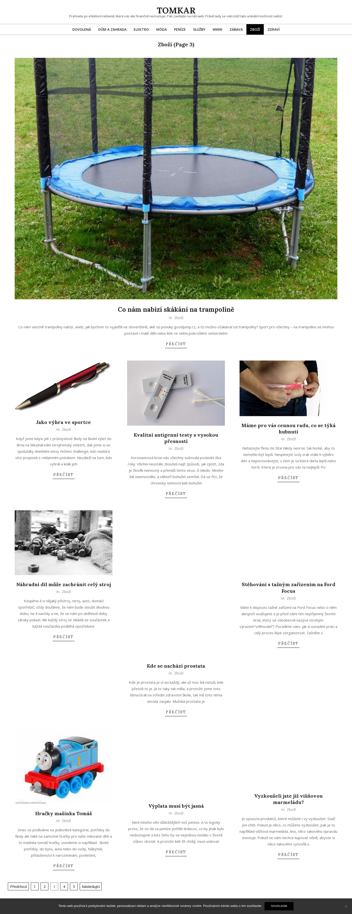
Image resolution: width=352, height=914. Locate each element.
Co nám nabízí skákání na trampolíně (176, 309)
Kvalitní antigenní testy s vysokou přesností (176, 438)
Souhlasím (279, 905)
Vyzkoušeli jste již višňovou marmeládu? (288, 799)
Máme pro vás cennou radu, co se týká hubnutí (289, 428)
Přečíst (176, 343)
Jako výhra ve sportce (63, 422)
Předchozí (18, 886)
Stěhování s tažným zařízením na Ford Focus (288, 587)
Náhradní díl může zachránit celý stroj (63, 584)
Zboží (178, 317)
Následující (91, 886)
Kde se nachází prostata (176, 666)
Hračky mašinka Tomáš (63, 813)
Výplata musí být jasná (176, 806)
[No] (345, 906)
